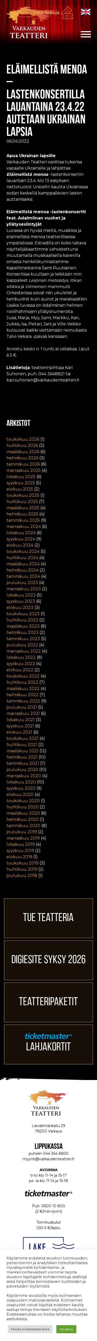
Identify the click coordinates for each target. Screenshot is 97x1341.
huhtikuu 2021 (21, 744)
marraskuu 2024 (23, 526)
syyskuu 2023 (20, 601)
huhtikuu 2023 (22, 620)
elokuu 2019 (19, 856)
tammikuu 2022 (23, 701)
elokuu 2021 (19, 732)
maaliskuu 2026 (22, 451)
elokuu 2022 (19, 669)
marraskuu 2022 (23, 651)
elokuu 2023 (19, 607)
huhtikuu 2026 (22, 445)
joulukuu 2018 (21, 875)
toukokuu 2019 (22, 863)
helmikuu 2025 (22, 514)
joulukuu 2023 (22, 582)
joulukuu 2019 (21, 831)
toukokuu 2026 (22, 439)
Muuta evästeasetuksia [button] (30, 1329)
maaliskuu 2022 (23, 688)
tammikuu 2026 (23, 464)
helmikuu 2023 (22, 632)
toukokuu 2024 (23, 551)
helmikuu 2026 (22, 457)
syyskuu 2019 (20, 850)
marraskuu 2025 (23, 470)
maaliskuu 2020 (23, 813)
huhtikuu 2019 (21, 869)
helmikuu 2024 (22, 570)
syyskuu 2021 (20, 725)
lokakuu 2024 (21, 532)
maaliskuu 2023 (23, 626)
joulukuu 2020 (22, 769)
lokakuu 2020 (21, 782)
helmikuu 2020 (22, 819)
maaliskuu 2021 (22, 750)
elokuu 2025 (19, 489)
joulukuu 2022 (22, 644)
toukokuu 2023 (23, 613)
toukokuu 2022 (23, 676)
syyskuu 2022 (20, 663)
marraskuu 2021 (23, 713)
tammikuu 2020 (23, 825)
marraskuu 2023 (23, 588)
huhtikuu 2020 (22, 806)
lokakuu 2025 (20, 476)
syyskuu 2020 (20, 788)
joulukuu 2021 (21, 707)
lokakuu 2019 (20, 844)
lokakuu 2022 (21, 657)
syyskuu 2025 (20, 482)
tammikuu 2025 (23, 520)
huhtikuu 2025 (22, 501)
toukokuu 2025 (22, 495)
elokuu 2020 (20, 794)
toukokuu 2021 (22, 738)
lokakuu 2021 (20, 719)
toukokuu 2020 (23, 800)
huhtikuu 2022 (22, 682)
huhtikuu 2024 (22, 557)
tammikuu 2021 (22, 763)
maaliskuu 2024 (23, 563)
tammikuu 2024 (23, 576)
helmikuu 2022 (22, 694)
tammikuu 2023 (23, 638)
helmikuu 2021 (22, 757)
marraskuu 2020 (23, 775)
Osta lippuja (46, 12)
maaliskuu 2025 (22, 507)
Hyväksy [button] (66, 1329)
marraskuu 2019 (23, 838)
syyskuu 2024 (20, 539)
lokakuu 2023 (21, 595)
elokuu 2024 (19, 545)
